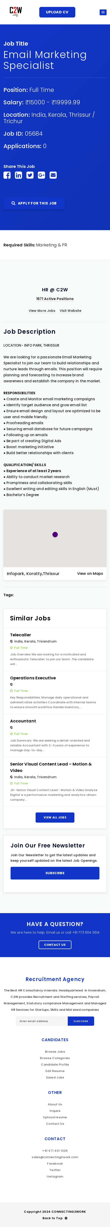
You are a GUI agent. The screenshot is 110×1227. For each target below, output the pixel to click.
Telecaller (20, 635)
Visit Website (70, 310)
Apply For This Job (34, 203)
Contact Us (55, 945)
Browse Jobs (55, 1051)
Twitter (55, 1170)
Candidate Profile (55, 1064)
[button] (55, 534)
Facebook (55, 1163)
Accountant (23, 721)
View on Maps (90, 573)
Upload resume (55, 1117)
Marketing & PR (51, 245)
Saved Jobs (55, 1077)
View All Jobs (55, 817)
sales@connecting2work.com (55, 1157)
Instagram (55, 1176)
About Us (55, 1104)
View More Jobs (42, 310)
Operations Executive (33, 678)
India (38, 115)
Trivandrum (46, 641)
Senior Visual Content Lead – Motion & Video (51, 767)
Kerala (57, 115)
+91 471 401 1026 (55, 1150)
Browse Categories (55, 1058)
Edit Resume (55, 1071)
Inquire (55, 1111)
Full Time (41, 90)
